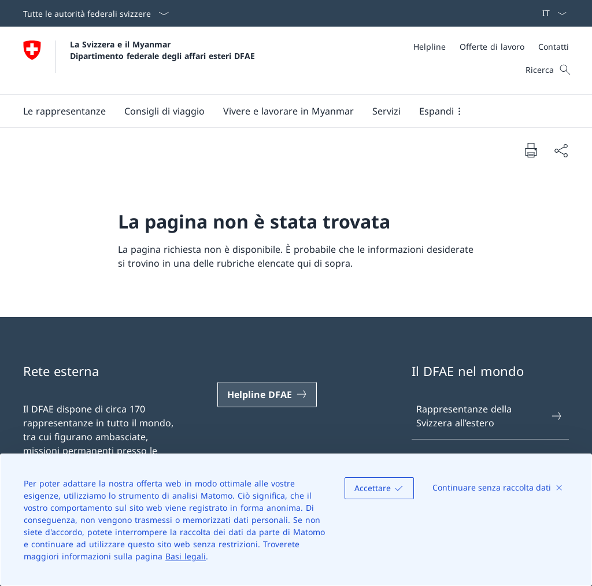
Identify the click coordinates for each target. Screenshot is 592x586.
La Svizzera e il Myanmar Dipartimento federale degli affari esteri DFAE (162, 50)
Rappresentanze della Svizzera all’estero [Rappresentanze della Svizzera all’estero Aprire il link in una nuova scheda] (489, 416)
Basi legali (185, 556)
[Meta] (491, 46)
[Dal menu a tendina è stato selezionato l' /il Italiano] (550, 13)
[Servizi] (386, 111)
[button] (64, 111)
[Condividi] (561, 150)
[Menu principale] (287, 111)
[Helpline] (429, 46)
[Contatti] (553, 46)
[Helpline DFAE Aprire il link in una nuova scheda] (267, 394)
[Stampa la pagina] (531, 150)
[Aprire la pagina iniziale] (139, 60)
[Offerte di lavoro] (492, 46)
